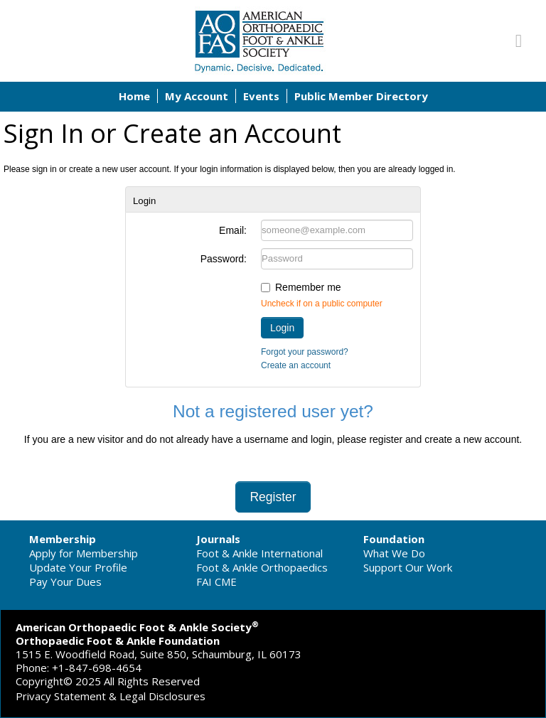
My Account (196, 96)
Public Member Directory (361, 96)
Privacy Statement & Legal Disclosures (110, 696)
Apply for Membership (83, 553)
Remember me (308, 287)
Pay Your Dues (65, 581)
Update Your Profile (78, 567)
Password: (223, 258)
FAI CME (216, 581)
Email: (233, 230)
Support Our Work (407, 567)
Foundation (393, 539)
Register (273, 497)
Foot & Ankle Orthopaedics (262, 567)
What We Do (394, 553)
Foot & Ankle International (259, 553)
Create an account (296, 365)
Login (282, 327)
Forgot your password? (304, 352)
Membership (62, 539)
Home (134, 96)
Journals (218, 539)
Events (261, 96)
